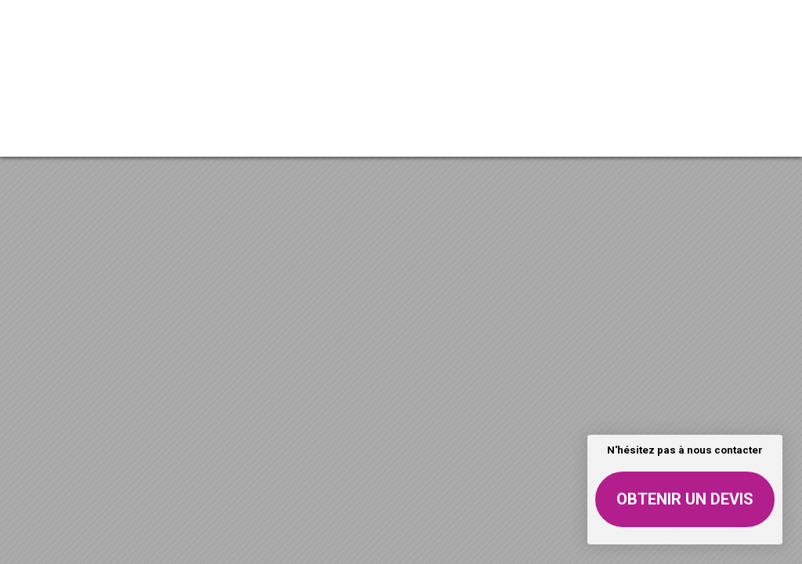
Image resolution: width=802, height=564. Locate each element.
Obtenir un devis (684, 499)
